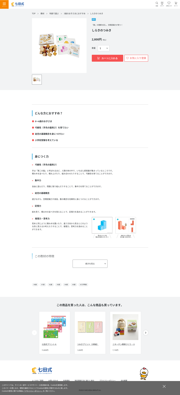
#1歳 (43, 285)
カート (176, 5)
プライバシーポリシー (107, 380)
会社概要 (124, 380)
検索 (157, 6)
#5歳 (74, 285)
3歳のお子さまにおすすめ (75, 13)
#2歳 (50, 285)
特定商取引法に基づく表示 (84, 380)
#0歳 (35, 285)
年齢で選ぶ (54, 13)
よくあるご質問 (37, 380)
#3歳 (58, 285)
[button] (145, 332)
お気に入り (169, 5)
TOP (34, 13)
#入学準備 (83, 285)
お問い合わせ (53, 380)
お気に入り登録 (138, 58)
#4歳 (66, 285)
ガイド (162, 5)
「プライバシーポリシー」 (33, 391)
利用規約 (66, 380)
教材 (43, 13)
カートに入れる (107, 58)
